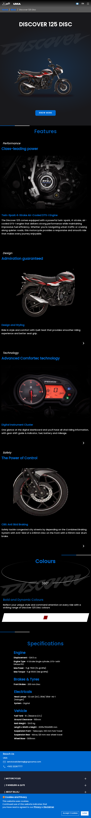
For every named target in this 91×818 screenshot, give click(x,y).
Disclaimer (48, 807)
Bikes (13, 10)
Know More (45, 113)
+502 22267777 (14, 767)
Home (5, 10)
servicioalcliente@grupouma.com (24, 762)
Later (84, 813)
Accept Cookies (70, 813)
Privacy (37, 807)
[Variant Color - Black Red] (45, 618)
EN (83, 4)
